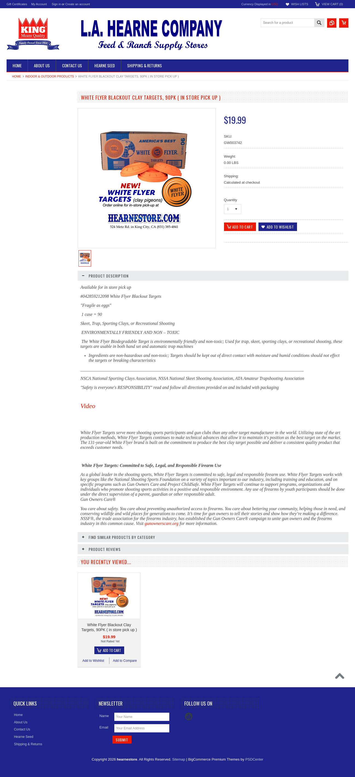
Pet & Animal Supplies (26, 159)
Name (104, 716)
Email (103, 727)
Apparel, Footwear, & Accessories (34, 187)
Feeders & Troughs (23, 126)
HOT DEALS (19, 196)
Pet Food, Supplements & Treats (33, 149)
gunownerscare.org (162, 523)
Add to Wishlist (23, 306)
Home (16, 76)
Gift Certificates (17, 4)
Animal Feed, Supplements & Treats (31, 138)
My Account (39, 4)
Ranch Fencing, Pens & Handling (34, 108)
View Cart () (332, 4)
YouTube (189, 716)
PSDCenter (254, 759)
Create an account (77, 4)
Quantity (230, 200)
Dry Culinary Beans (24, 117)
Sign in (56, 4)
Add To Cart (42, 295)
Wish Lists (299, 4)
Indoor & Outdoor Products (49, 76)
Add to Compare (56, 306)
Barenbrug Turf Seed (25, 177)
